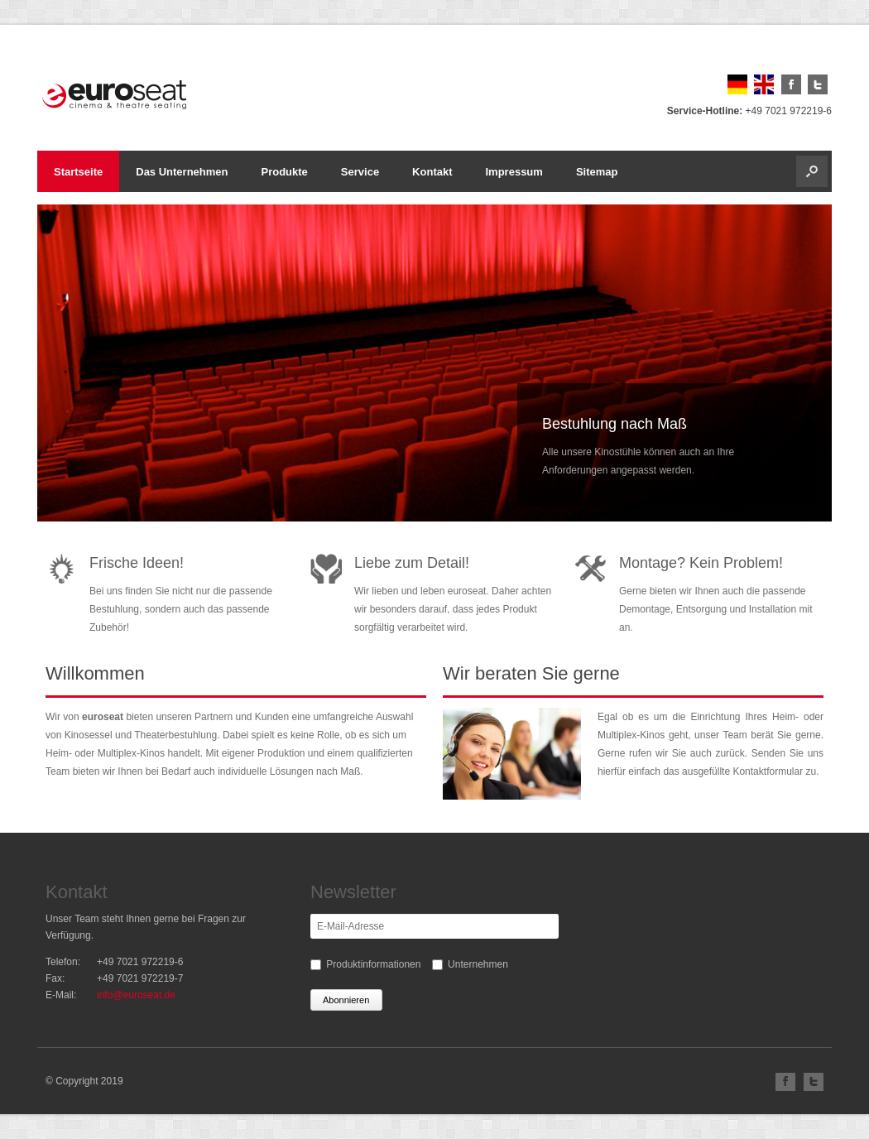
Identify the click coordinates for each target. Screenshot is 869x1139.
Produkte (285, 172)
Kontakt (432, 172)
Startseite (78, 172)
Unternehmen (478, 964)
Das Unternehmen (182, 172)
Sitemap (597, 172)
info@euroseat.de (136, 995)
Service (360, 172)
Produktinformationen (373, 964)
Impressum (514, 172)
